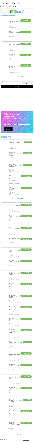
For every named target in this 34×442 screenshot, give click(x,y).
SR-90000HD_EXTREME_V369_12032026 (16, 142)
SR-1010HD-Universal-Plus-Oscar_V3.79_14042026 (14, 424)
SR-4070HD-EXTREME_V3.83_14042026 (14, 273)
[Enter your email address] (17, 124)
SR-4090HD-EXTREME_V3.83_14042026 (14, 262)
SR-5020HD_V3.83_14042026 (14, 66)
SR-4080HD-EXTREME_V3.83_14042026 (14, 285)
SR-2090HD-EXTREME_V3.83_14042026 (14, 331)
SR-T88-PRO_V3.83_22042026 (14, 21)
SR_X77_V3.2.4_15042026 (14, 55)
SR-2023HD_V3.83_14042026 (14, 377)
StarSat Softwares (10, 3)
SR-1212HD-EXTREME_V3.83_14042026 (14, 366)
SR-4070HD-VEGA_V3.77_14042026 (14, 308)
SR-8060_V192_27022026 (15, 177)
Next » (22, 76)
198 (18, 76)
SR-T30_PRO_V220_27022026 (14, 189)
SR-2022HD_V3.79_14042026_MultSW (15, 343)
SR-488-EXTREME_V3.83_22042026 (14, 33)
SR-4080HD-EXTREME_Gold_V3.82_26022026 (15, 165)
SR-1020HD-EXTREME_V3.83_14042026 (14, 389)
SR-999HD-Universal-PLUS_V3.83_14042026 (14, 412)
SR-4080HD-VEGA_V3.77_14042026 (14, 320)
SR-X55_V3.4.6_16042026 (14, 44)
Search (17, 86)
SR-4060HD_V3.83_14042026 (14, 354)
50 (18, 435)
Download (25, 20)
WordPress (26, 440)
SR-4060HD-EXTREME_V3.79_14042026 (14, 296)
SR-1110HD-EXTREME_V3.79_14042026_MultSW (15, 400)
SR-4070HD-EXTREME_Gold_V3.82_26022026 (15, 154)
